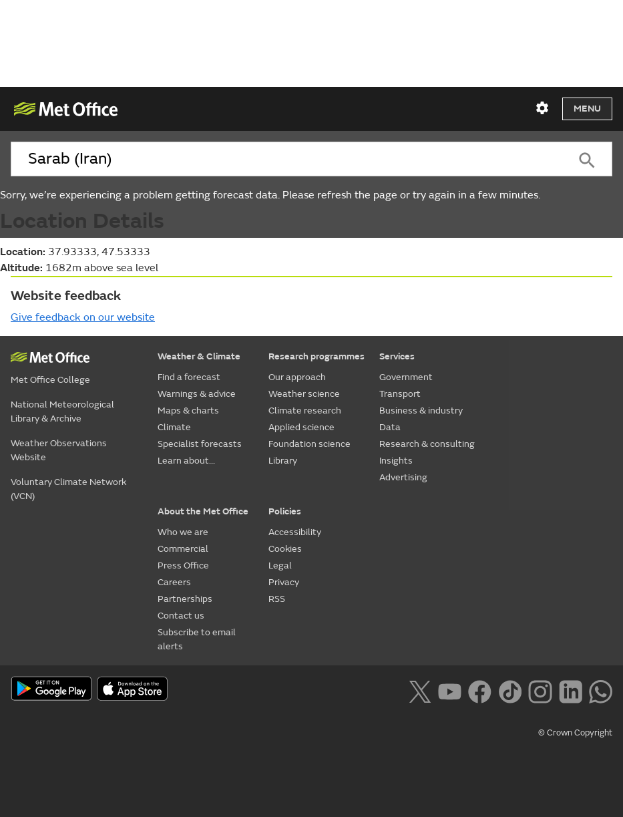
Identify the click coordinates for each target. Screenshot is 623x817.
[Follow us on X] (419, 690)
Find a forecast (189, 377)
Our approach (297, 377)
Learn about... (186, 460)
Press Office (183, 565)
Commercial (183, 548)
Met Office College (50, 379)
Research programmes (316, 356)
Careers (174, 582)
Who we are (183, 532)
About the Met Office (203, 511)
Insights (396, 460)
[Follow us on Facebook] (479, 690)
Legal (280, 565)
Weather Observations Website (59, 450)
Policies (284, 511)
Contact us (181, 615)
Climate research (304, 410)
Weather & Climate (199, 356)
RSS (276, 599)
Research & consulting (427, 444)
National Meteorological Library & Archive (62, 411)
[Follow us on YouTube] (449, 690)
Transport (400, 393)
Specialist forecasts (200, 444)
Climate (174, 427)
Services (397, 356)
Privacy (283, 582)
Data (390, 427)
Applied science (301, 427)
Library (282, 460)
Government (406, 377)
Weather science (304, 393)
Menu (587, 108)
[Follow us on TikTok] (510, 690)
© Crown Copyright (575, 732)
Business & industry (421, 410)
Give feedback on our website (83, 317)
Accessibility (294, 532)
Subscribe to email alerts (197, 639)
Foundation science (309, 444)
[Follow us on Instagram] (540, 690)
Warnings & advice (197, 393)
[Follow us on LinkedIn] (570, 690)
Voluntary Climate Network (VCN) (68, 489)
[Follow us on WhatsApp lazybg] (600, 690)
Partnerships (185, 599)
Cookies (285, 548)
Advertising (403, 477)
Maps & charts (188, 410)
